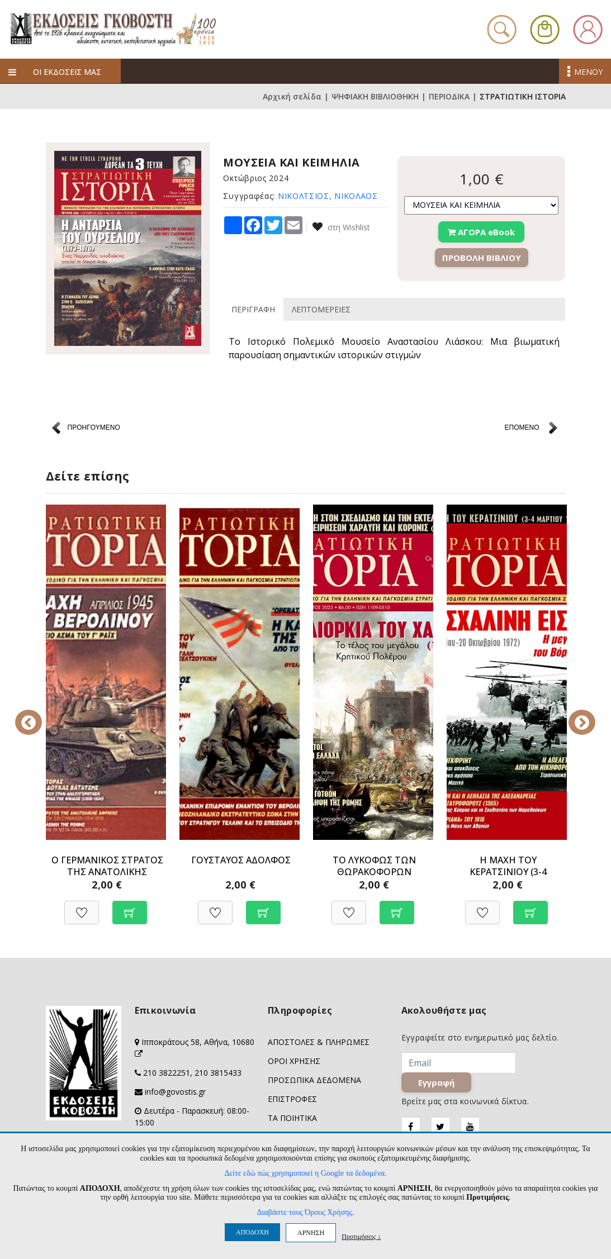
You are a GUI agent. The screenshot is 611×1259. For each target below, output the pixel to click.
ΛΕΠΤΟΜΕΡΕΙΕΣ (321, 309)
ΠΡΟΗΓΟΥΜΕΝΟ (94, 427)
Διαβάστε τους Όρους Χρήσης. (305, 1212)
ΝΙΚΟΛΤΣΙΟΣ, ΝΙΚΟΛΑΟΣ (328, 196)
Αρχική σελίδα (292, 96)
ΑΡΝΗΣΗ (310, 1233)
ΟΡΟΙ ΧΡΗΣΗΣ (294, 1061)
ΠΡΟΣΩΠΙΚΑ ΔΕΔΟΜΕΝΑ (314, 1080)
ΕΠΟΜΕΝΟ (521, 427)
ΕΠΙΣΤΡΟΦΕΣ (292, 1099)
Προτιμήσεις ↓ (361, 1236)
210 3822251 (166, 1072)
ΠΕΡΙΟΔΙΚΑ (449, 96)
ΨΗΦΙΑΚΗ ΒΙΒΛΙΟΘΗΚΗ (375, 96)
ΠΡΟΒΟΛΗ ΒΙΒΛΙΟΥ (481, 257)
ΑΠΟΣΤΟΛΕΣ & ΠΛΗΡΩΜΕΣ (319, 1042)
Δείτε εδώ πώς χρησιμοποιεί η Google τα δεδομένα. (305, 1173)
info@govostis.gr (175, 1091)
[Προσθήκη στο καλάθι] (130, 906)
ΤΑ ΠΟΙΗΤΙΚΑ (292, 1118)
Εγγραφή (436, 1083)
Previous (37, 714)
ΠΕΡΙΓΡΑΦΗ (253, 309)
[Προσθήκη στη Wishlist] (82, 906)
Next (574, 714)
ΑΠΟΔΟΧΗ (252, 1232)
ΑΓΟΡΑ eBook (481, 231)
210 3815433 (218, 1072)
